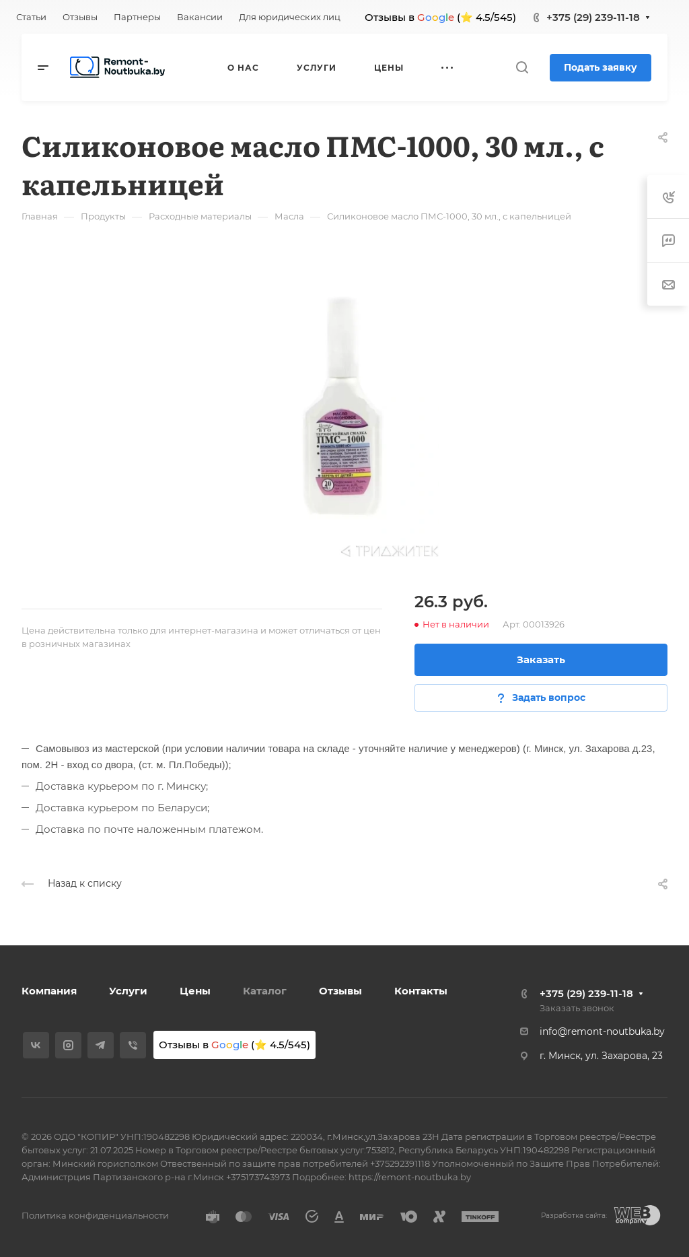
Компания (49, 990)
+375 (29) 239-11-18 (593, 17)
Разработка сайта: (574, 1215)
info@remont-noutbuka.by (602, 1031)
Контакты (420, 990)
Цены (195, 990)
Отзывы (340, 990)
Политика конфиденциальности (95, 1215)
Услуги (128, 990)
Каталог (265, 990)
